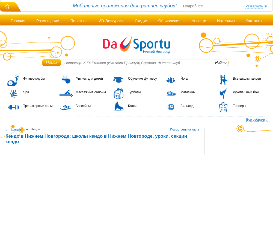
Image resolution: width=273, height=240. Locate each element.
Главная (18, 21)
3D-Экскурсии (111, 21)
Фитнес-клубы (34, 78)
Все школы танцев (247, 78)
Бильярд (187, 106)
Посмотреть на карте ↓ (186, 129)
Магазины (187, 92)
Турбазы (134, 92)
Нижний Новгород (156, 52)
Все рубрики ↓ (257, 120)
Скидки (141, 21)
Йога (184, 78)
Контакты (254, 21)
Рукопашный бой (246, 92)
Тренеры (239, 106)
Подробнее (193, 6)
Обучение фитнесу (142, 78)
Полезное (79, 21)
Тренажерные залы (38, 106)
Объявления (169, 21)
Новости (198, 21)
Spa (26, 92)
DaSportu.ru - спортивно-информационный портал (136, 44)
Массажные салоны (91, 92)
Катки (132, 106)
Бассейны (83, 106)
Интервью (226, 21)
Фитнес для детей (89, 78)
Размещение (47, 21)
